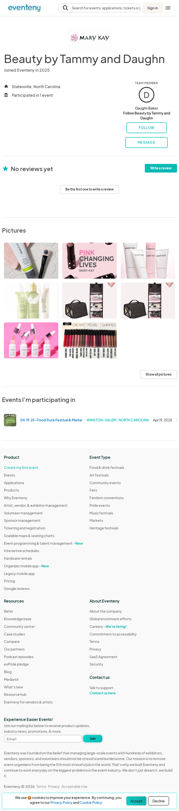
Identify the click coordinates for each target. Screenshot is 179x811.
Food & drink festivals (107, 467)
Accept (136, 801)
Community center (19, 626)
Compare (12, 641)
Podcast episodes (18, 656)
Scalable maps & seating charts (29, 535)
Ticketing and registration (24, 528)
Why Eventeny (15, 497)
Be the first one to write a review (89, 189)
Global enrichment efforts (111, 619)
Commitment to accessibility (113, 634)
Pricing (9, 581)
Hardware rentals (18, 558)
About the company (106, 611)
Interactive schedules (21, 550)
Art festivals (99, 475)
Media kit (11, 679)
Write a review (161, 168)
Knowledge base (17, 619)
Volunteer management (23, 513)
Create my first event (21, 467)
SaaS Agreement (103, 656)
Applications (14, 482)
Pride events (100, 505)
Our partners (14, 649)
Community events (105, 482)
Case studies (14, 634)
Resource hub (15, 694)
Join (93, 739)
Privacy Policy (61, 802)
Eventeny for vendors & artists (28, 702)
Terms (94, 641)
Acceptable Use (74, 786)
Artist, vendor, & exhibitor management (36, 505)
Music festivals (101, 513)
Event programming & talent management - (43, 543)
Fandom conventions (107, 497)
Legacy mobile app (19, 573)
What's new (13, 687)
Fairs (93, 490)
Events (9, 475)
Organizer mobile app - (26, 566)
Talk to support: (113, 690)
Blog (8, 671)
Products (11, 490)
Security (96, 664)
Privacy (95, 649)
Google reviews (17, 588)
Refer (8, 611)
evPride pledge (16, 664)
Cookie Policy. (91, 802)
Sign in (152, 8)
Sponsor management (22, 520)
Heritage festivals (104, 528)
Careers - (108, 626)
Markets (96, 520)
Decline (158, 801)
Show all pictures (159, 374)
